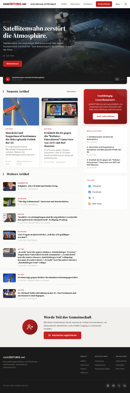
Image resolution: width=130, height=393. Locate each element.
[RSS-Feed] (124, 385)
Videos (83, 369)
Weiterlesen (13, 63)
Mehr (119, 4)
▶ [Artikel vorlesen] (8, 79)
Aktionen (84, 372)
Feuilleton (87, 4)
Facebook (94, 193)
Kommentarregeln (102, 369)
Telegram (94, 187)
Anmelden (120, 365)
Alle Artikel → (72, 91)
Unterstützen (104, 4)
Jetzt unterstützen (105, 117)
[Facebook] (113, 385)
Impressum (99, 361)
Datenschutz (100, 365)
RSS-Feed (94, 205)
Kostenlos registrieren (62, 336)
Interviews (75, 4)
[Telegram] (108, 385)
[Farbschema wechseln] (126, 4)
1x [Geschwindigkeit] (117, 79)
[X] (119, 385)
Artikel (64, 4)
